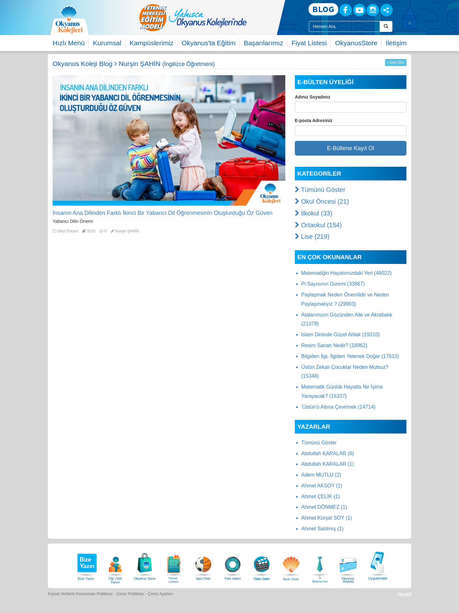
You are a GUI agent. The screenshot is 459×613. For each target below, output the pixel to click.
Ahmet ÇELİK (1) (320, 496)
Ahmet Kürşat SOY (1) (326, 518)
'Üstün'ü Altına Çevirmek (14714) (338, 407)
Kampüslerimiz (151, 43)
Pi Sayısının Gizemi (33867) (333, 284)
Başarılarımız (263, 43)
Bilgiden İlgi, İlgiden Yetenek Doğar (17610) (350, 356)
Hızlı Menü (68, 43)
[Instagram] (373, 10)
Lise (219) (312, 236)
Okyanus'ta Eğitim (209, 43)
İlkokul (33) (313, 213)
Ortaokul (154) (318, 225)
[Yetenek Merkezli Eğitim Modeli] (218, 17)
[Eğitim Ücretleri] (291, 565)
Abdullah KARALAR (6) (327, 453)
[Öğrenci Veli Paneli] (115, 565)
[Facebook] (345, 10)
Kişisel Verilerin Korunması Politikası (80, 594)
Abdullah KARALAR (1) (327, 464)
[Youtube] (359, 10)
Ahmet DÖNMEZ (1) (324, 507)
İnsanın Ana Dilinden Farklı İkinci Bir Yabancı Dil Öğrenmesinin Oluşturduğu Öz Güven (163, 213)
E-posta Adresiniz (313, 120)
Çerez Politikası (130, 594)
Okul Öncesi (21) (322, 201)
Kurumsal (107, 43)
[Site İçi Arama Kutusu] (344, 26)
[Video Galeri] (262, 565)
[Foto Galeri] (233, 565)
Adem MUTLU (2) (321, 475)
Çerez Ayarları (160, 594)
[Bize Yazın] (86, 565)
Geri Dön (395, 62)
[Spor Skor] (203, 565)
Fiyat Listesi (309, 43)
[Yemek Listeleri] (174, 565)
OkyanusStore (356, 43)
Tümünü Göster (320, 189)
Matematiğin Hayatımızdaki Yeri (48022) (346, 273)
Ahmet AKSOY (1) (321, 485)
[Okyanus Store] (145, 565)
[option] (218, 17)
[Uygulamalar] (378, 565)
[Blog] (323, 9)
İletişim (396, 43)
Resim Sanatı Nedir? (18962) (334, 345)
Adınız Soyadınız (312, 96)
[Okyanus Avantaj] (348, 565)
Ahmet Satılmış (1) (322, 528)
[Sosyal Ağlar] (386, 10)
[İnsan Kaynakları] (320, 565)
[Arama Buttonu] (386, 26)
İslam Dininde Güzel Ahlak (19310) (340, 334)
